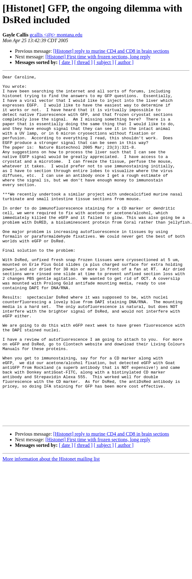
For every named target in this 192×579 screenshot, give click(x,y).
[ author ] (124, 62)
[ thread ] (83, 62)
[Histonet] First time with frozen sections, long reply (98, 56)
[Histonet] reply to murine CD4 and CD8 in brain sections (111, 51)
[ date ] (66, 62)
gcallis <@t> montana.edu (56, 34)
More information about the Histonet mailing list (51, 528)
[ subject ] (104, 62)
